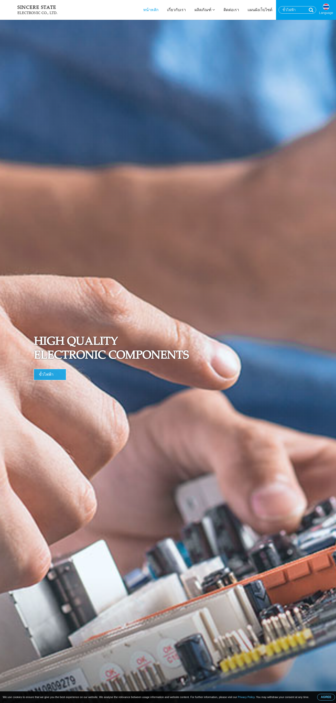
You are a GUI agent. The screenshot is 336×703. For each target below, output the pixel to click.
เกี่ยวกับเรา (176, 10)
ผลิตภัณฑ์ (205, 10)
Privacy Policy (246, 697)
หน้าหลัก (151, 10)
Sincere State (37, 9)
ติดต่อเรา (231, 10)
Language (326, 13)
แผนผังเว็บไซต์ (260, 10)
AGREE (326, 697)
